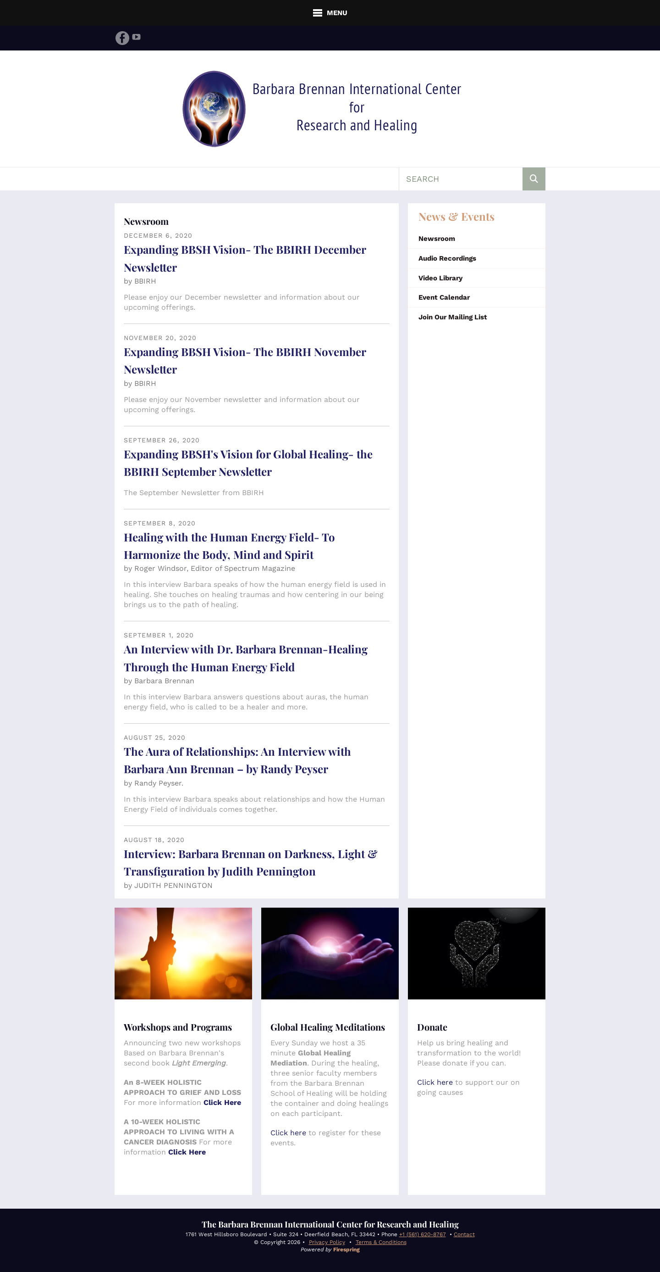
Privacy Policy (327, 1242)
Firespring (346, 1249)
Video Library (440, 278)
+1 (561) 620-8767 (422, 1234)
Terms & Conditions (381, 1242)
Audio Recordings (447, 258)
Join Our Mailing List (452, 317)
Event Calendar (444, 297)
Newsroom (436, 238)
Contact (464, 1234)
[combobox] (460, 178)
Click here (288, 1132)
